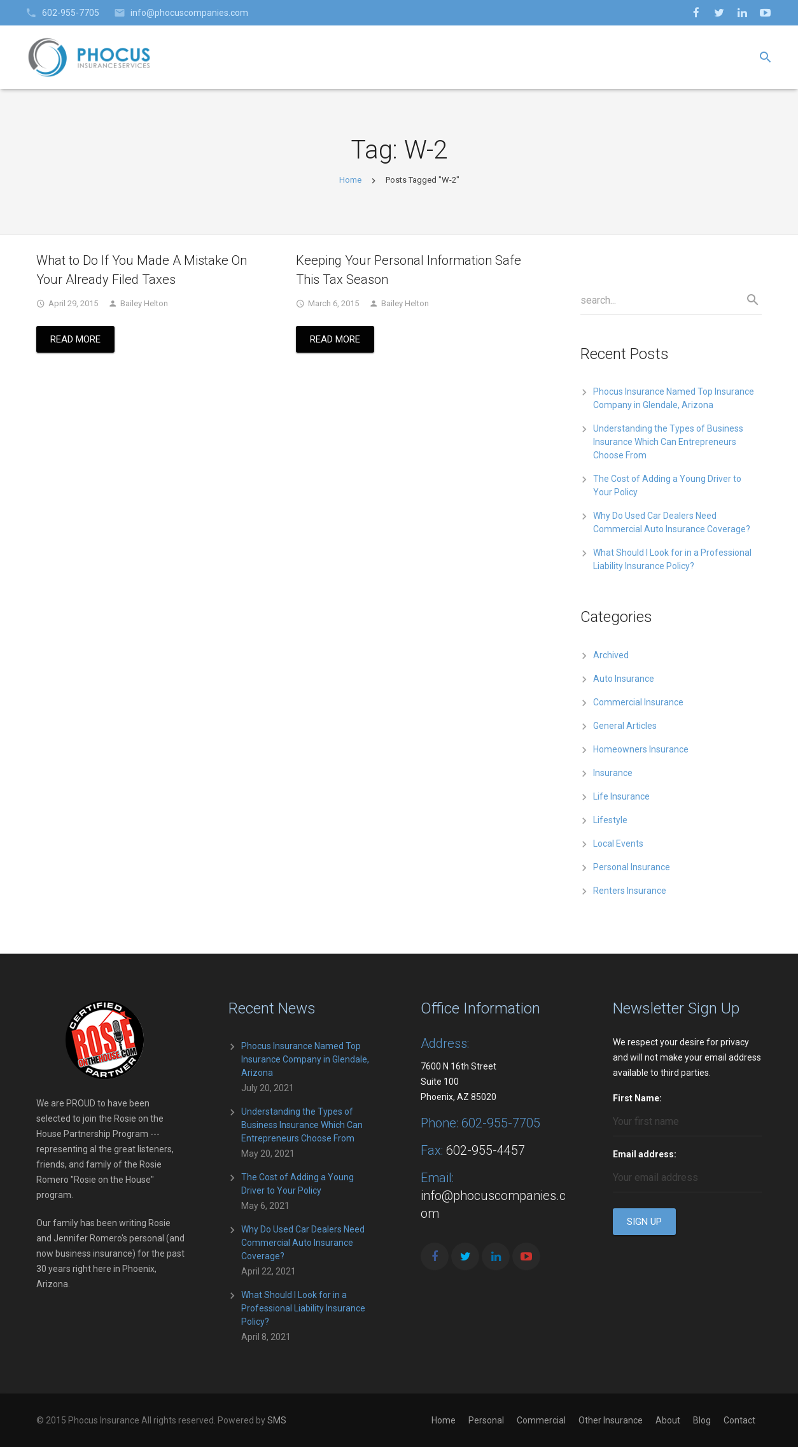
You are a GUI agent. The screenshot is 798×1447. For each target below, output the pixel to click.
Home (350, 180)
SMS (276, 1420)
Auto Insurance (623, 679)
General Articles (625, 726)
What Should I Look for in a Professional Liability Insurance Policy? (303, 1308)
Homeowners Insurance (641, 749)
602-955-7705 (70, 13)
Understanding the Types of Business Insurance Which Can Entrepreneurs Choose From (668, 441)
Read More (75, 339)
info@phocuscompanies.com (189, 13)
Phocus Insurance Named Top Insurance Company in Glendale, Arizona (305, 1059)
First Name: (637, 1098)
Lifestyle (610, 820)
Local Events (618, 843)
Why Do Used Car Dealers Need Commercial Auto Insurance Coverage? (303, 1242)
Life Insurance (621, 796)
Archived (611, 655)
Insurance (613, 773)
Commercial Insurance (638, 702)
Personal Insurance (631, 867)
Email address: (644, 1154)
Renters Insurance (629, 891)
